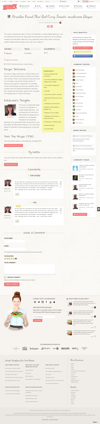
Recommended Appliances (78, 371)
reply (17, 194)
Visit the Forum (80, 214)
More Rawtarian (76, 360)
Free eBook (74, 376)
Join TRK (73, 373)
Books (72, 400)
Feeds (72, 403)
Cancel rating (5, 258)
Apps (72, 367)
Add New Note (11, 164)
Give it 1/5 (7, 258)
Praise (72, 374)
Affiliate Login (74, 382)
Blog (72, 401)
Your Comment (10, 263)
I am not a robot (14, 277)
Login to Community (81, 48)
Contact (73, 378)
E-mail (7, 246)
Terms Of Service (54, 419)
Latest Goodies (75, 390)
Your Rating (8, 256)
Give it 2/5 (9, 258)
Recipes (73, 392)
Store (72, 365)
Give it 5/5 (16, 258)
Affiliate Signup (75, 380)
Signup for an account (82, 52)
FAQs (72, 369)
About (72, 363)
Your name (8, 238)
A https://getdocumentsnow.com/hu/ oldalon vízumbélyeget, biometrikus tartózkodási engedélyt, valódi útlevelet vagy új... (84, 332)
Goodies (73, 387)
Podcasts (73, 396)
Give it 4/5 (14, 258)
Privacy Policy (45, 419)
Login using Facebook (82, 56)
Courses (73, 398)
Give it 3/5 (12, 258)
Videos (73, 394)
